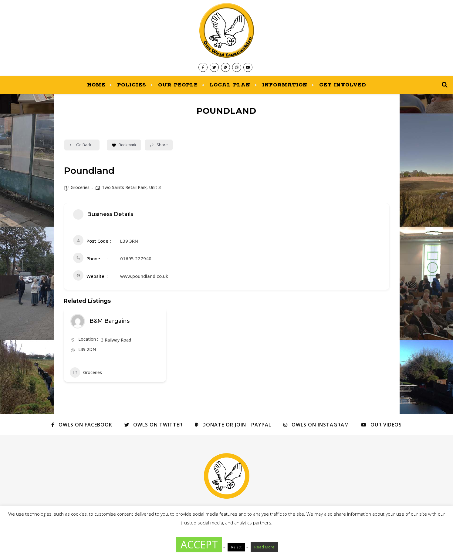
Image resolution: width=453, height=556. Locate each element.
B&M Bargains (110, 321)
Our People (178, 85)
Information (284, 85)
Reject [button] (236, 547)
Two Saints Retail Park (124, 187)
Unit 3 (155, 187)
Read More (264, 547)
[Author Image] (77, 321)
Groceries (80, 187)
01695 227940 (135, 258)
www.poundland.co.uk (144, 276)
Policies (131, 85)
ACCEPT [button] (199, 544)
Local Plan (230, 85)
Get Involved (342, 85)
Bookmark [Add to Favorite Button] (124, 145)
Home (96, 85)
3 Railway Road (116, 340)
